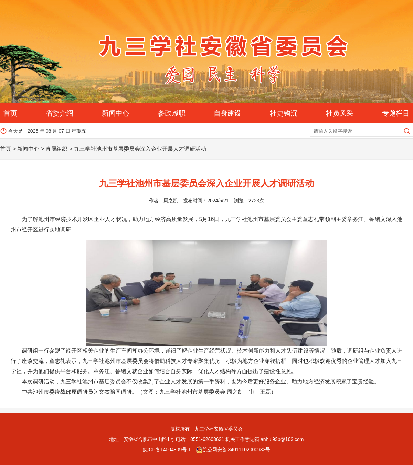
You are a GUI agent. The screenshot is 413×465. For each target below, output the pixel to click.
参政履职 (172, 113)
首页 (10, 113)
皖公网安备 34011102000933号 (233, 449)
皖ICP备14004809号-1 (167, 449)
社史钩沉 (283, 113)
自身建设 (227, 113)
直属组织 (56, 149)
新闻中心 (115, 113)
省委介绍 (59, 113)
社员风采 (339, 113)
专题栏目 (396, 113)
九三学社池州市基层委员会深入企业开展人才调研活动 (140, 149)
